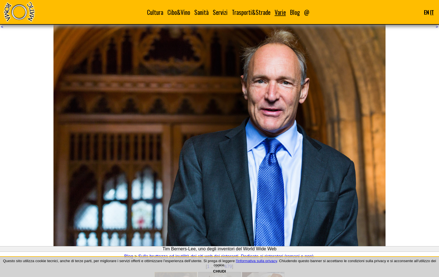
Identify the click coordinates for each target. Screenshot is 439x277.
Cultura (155, 12)
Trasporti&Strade (251, 12)
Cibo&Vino (178, 12)
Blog (295, 12)
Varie (280, 12)
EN (426, 12)
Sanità (201, 12)
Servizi (220, 12)
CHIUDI (219, 271)
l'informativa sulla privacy (256, 261)
